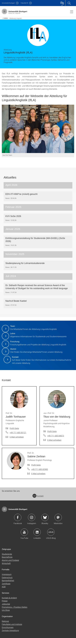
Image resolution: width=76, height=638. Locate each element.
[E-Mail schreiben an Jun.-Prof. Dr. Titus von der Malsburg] (52, 440)
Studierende (7, 554)
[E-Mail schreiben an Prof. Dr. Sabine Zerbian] (36, 473)
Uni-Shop (6, 610)
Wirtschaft (6, 563)
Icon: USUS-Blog (50, 532)
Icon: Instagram (31, 517)
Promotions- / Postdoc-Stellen (14, 607)
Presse (4, 600)
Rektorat (5, 621)
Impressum (6, 574)
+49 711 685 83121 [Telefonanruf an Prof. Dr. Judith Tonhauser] (18, 432)
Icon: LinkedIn (37, 532)
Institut (5, 18)
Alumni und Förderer (10, 560)
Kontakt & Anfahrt (9, 597)
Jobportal (6, 604)
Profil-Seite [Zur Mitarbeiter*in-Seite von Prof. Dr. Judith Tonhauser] (14, 428)
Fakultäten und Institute (12, 624)
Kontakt (38, 496)
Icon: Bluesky (45, 517)
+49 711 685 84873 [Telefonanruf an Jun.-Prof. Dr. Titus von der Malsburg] (55, 435)
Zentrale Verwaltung (10, 630)
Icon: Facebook (17, 517)
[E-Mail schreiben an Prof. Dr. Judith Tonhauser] (15, 436)
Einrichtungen (7, 627)
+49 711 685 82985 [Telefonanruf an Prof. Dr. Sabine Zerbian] (39, 469)
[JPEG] (38, 129)
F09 (24, 3)
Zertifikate (6, 583)
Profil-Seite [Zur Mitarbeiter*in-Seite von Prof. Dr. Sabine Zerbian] (36, 465)
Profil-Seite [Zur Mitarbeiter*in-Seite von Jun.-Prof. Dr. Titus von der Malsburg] (52, 431)
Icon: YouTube (24, 532)
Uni (8, 3)
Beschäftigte (7, 557)
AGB (4, 586)
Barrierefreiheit (8, 580)
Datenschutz (7, 577)
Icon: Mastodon (58, 517)
